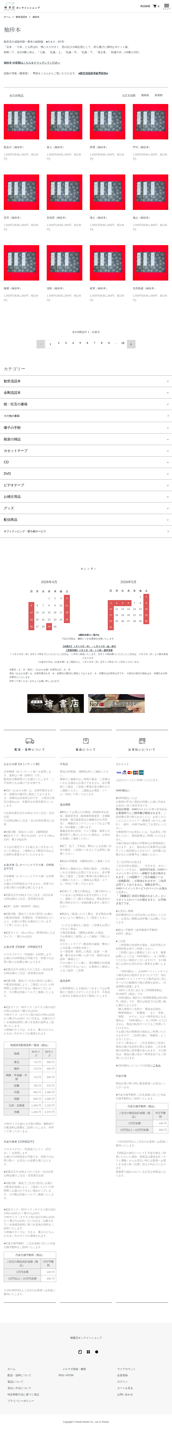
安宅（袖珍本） (13, 218)
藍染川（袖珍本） (14, 148)
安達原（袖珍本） (57, 218)
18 (121, 344)
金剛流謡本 (12, 391)
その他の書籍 (14, 415)
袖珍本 (36, 18)
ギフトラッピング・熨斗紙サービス (31, 532)
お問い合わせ (121, 1395)
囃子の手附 (12, 428)
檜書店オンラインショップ (86, 1339)
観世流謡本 (21, 18)
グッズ (9, 508)
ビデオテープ (14, 485)
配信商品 (10, 520)
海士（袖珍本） (99, 218)
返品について (12, 1382)
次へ (129, 344)
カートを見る (121, 1389)
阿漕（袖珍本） (99, 148)
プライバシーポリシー (17, 1401)
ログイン (118, 1382)
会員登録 (118, 1376)
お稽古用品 (12, 497)
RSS (61, 1376)
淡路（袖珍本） (56, 289)
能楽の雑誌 (12, 439)
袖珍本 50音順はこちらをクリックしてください (32, 63)
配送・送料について (16, 1376)
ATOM (69, 1376)
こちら (157, 1066)
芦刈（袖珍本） (142, 148)
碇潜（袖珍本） (99, 289)
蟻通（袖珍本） (13, 289)
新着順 (159, 96)
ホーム (7, 18)
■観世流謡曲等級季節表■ (93, 74)
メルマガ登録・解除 (70, 1370)
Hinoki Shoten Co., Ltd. (87, 1423)
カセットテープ (16, 451)
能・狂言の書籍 (16, 403)
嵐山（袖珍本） (142, 218)
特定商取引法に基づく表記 (19, 1395)
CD (6, 462)
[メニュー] (166, 6)
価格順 (145, 96)
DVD (7, 474)
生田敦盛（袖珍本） (145, 289)
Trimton (105, 1423)
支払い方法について (16, 1389)
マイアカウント (122, 1370)
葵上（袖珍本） (56, 148)
